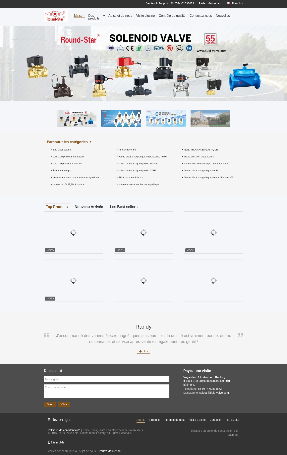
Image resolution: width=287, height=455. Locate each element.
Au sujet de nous (120, 15)
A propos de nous (174, 419)
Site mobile (56, 442)
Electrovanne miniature (131, 177)
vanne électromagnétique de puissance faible (143, 156)
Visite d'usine (145, 15)
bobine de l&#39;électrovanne (69, 184)
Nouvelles (223, 15)
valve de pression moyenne (67, 163)
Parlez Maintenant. (210, 3)
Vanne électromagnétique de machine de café (208, 177)
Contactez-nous (201, 15)
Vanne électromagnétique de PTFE (137, 170)
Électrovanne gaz (62, 170)
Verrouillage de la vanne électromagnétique (76, 177)
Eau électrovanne (62, 149)
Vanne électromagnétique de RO (201, 170)
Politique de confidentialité (64, 430)
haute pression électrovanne (199, 156)
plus (143, 351)
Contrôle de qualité (172, 15)
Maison (79, 15)
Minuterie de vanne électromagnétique (139, 184)
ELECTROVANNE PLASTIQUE (201, 149)
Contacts (215, 419)
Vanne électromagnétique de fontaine (138, 163)
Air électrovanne (127, 149)
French (237, 3)
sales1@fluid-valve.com (224, 438)
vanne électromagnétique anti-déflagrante (206, 163)
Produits (154, 419)
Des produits (94, 17)
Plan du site (232, 419)
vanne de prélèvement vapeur (69, 156)
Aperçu (141, 419)
